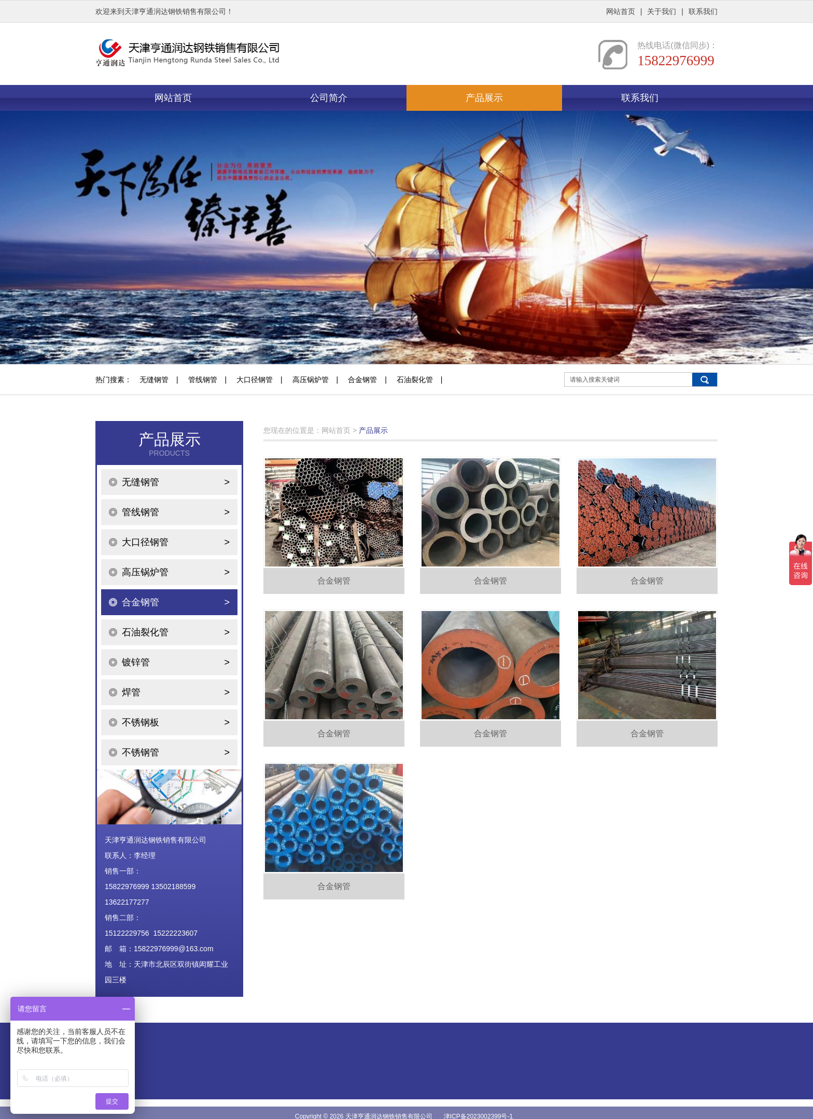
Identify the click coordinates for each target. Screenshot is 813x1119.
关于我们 (661, 11)
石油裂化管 (415, 379)
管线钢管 (202, 379)
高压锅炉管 (310, 379)
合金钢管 (362, 379)
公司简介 (328, 98)
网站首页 (620, 11)
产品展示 (484, 98)
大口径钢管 (254, 379)
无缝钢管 (154, 379)
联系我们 (703, 11)
